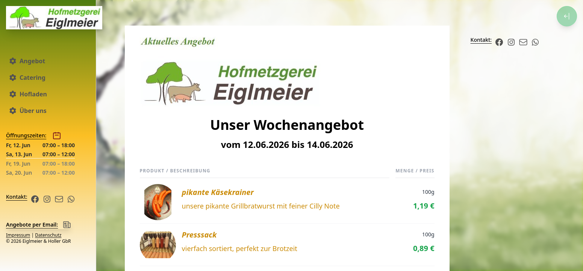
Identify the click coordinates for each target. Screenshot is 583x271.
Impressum (18, 235)
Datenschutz (48, 235)
